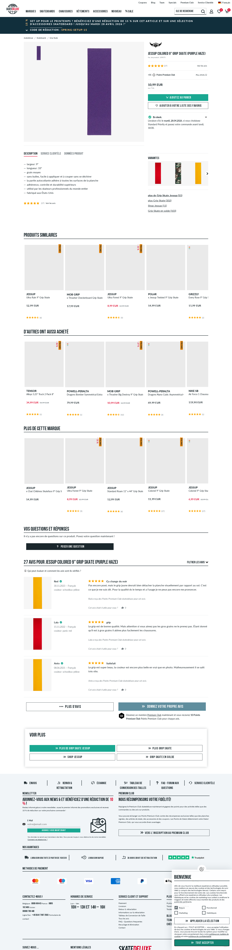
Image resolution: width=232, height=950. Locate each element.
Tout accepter (202, 943)
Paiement (122, 903)
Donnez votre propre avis (162, 707)
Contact (122, 927)
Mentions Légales (81, 947)
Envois (30, 783)
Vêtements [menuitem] (82, 11)
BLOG (169, 916)
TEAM (169, 920)
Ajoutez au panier (178, 97)
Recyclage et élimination (129, 924)
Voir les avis (202, 66)
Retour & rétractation (128, 909)
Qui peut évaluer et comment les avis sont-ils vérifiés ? (52, 570)
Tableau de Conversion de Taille (132, 915)
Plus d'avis (70, 707)
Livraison (122, 906)
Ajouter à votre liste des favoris (178, 105)
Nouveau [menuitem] (116, 11)
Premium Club (154, 715)
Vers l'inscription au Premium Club (164, 833)
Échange (98, 783)
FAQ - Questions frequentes (130, 921)
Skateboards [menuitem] (47, 11)
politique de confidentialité (199, 936)
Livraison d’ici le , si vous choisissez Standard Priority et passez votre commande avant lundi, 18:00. (178, 122)
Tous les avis (124, 918)
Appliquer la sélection (202, 921)
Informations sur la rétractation (132, 912)
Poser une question (69, 546)
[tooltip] (206, 75)
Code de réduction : (58, 29)
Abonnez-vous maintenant (54, 830)
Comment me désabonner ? (37, 839)
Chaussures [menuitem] (66, 11)
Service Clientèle (202, 783)
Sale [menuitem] (129, 11)
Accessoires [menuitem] (100, 11)
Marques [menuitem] (31, 11)
